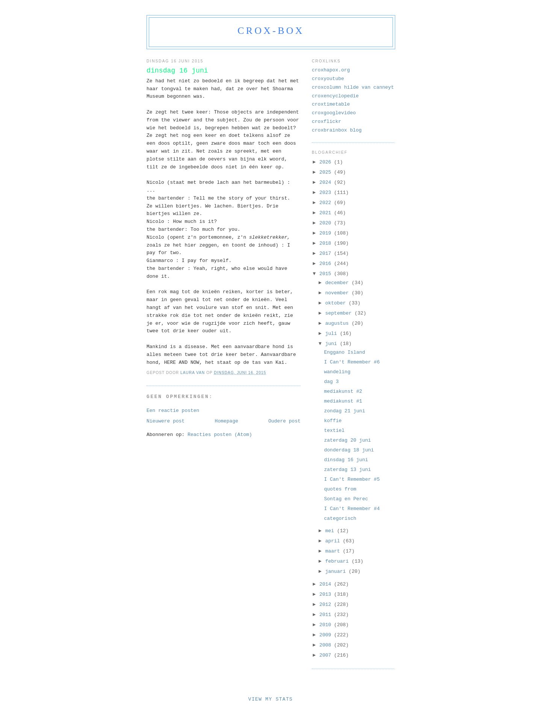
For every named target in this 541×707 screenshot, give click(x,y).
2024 (326, 182)
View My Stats (270, 699)
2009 (326, 635)
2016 (326, 263)
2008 (326, 645)
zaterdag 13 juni (347, 469)
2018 (326, 243)
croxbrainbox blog (337, 130)
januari (337, 571)
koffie (333, 421)
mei (331, 531)
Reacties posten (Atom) (219, 435)
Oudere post (284, 421)
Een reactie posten (173, 410)
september (340, 313)
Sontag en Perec (346, 499)
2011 (326, 615)
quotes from (340, 489)
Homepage (226, 421)
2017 (326, 253)
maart (334, 551)
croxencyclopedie (335, 96)
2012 (326, 604)
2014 (326, 584)
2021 (326, 213)
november (338, 293)
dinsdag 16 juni (346, 460)
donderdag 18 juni (349, 450)
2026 (326, 162)
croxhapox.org (331, 70)
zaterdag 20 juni (347, 440)
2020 (326, 223)
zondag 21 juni (344, 411)
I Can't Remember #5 (351, 479)
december (338, 283)
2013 (326, 594)
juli (332, 333)
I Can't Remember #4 (351, 509)
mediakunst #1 (343, 401)
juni (332, 344)
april (334, 541)
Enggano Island (344, 352)
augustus (338, 323)
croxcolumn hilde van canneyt (353, 87)
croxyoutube (328, 79)
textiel (334, 430)
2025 (326, 172)
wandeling (337, 372)
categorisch (340, 518)
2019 (326, 233)
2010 (326, 625)
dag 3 (331, 382)
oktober (337, 303)
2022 (326, 203)
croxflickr (326, 121)
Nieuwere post (165, 421)
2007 (326, 655)
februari (338, 561)
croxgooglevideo (334, 113)
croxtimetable (331, 104)
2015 (326, 274)
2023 (326, 192)
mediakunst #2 (343, 391)
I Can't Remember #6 (351, 362)
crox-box (270, 30)
